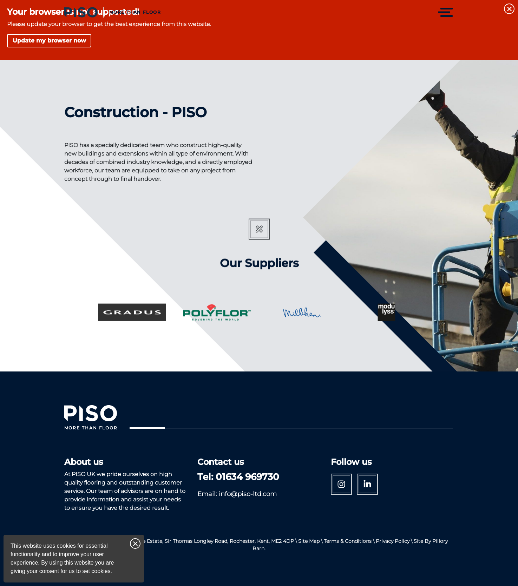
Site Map (309, 541)
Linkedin (367, 484)
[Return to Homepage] (112, 12)
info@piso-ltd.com (248, 494)
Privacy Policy (392, 541)
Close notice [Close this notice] (135, 543)
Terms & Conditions (348, 541)
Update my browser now (49, 40)
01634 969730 (247, 476)
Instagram (341, 484)
